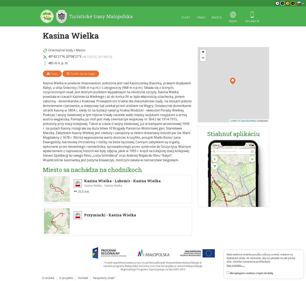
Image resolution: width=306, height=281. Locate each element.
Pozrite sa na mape (80, 74)
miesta (217, 17)
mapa (233, 17)
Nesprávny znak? (104, 278)
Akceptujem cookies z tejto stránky (251, 273)
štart (186, 17)
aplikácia (252, 17)
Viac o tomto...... (236, 265)
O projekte (66, 278)
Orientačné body (60, 50)
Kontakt (83, 278)
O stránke (48, 278)
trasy (201, 17)
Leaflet (233, 121)
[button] (232, 81)
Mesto (80, 50)
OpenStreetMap (248, 121)
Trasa (52, 74)
